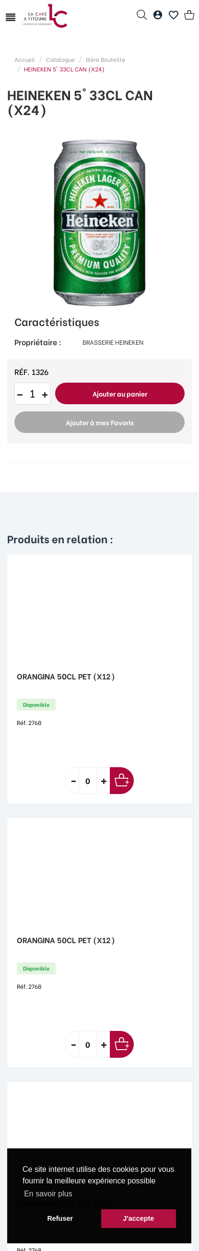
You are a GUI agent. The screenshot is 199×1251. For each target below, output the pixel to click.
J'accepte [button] (138, 1218)
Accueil (24, 59)
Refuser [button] (60, 1218)
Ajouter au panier (120, 393)
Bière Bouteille (105, 59)
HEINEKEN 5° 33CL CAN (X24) (64, 69)
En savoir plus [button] (48, 1194)
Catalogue (60, 59)
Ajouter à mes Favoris (100, 422)
